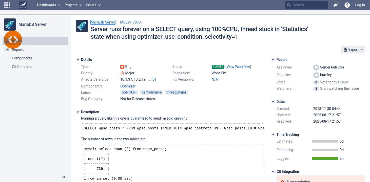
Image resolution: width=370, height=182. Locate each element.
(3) (153, 79)
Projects (71, 5)
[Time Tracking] (273, 134)
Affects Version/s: (95, 79)
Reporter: (284, 75)
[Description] (78, 112)
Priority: (87, 73)
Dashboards (46, 5)
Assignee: (284, 67)
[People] (273, 59)
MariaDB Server (32, 24)
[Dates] (273, 101)
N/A (215, 79)
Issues (91, 5)
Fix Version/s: (183, 79)
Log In (360, 5)
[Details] (78, 59)
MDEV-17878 (130, 22)
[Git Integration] (273, 171)
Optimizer (127, 86)
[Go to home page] (23, 5)
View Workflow (238, 67)
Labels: (86, 92)
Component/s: (92, 86)
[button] (7, 5)
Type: (85, 67)
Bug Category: (92, 99)
